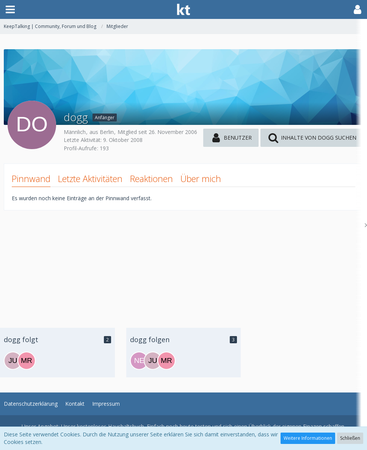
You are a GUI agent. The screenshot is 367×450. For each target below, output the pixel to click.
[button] (10, 9)
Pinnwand (31, 179)
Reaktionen (151, 179)
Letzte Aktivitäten (90, 179)
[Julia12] (13, 361)
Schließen (350, 438)
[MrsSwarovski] (26, 361)
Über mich (200, 179)
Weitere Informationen (308, 438)
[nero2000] (139, 361)
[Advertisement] (183, 263)
